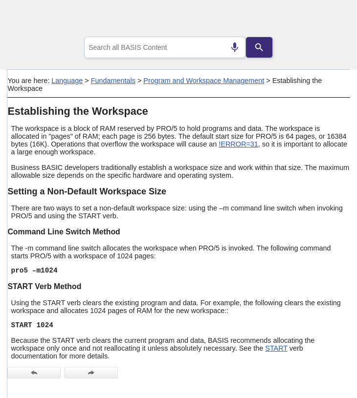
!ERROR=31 (238, 144)
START (276, 348)
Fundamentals (113, 80)
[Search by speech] (234, 47)
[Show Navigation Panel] (330, 20)
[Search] (259, 47)
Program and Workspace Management (203, 80)
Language (67, 80)
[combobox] (164, 47)
